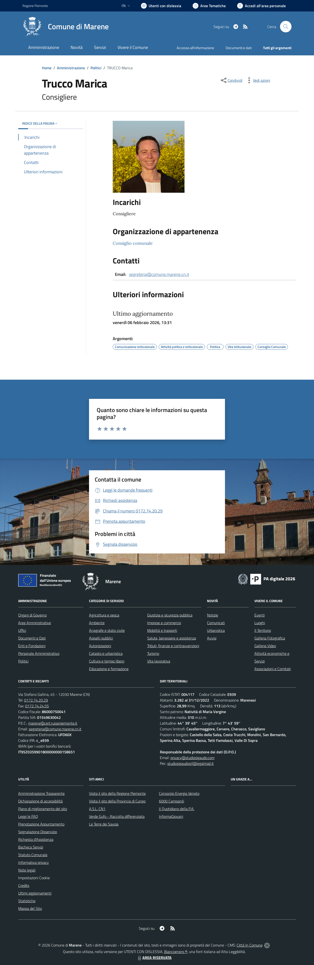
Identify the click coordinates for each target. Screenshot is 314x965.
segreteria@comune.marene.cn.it (159, 274)
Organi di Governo (32, 615)
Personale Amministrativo (38, 653)
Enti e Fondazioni (31, 646)
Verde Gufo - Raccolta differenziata (117, 816)
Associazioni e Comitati (272, 669)
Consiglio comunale (133, 243)
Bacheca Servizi (30, 847)
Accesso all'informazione (195, 48)
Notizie (212, 615)
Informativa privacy (33, 862)
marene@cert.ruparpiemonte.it (52, 723)
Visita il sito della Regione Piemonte (117, 793)
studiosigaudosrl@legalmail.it (190, 763)
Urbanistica (216, 630)
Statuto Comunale (32, 855)
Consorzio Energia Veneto (179, 793)
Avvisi (211, 638)
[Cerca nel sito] (286, 26)
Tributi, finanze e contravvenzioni (173, 646)
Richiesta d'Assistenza (35, 839)
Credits (23, 885)
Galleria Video (265, 646)
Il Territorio (262, 630)
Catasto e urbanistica (106, 653)
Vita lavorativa (158, 661)
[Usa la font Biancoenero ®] (161, 6)
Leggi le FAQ (28, 816)
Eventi (259, 615)
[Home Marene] (65, 26)
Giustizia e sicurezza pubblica (169, 615)
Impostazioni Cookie (34, 878)
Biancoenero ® (175, 951)
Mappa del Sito (30, 908)
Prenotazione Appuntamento (41, 824)
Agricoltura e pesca (104, 615)
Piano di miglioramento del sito (42, 809)
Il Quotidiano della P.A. (176, 809)
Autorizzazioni (100, 646)
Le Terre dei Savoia (103, 824)
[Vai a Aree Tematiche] (209, 6)
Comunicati (216, 623)
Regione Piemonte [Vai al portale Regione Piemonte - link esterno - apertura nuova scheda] (35, 5)
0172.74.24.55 (37, 706)
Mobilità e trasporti (162, 630)
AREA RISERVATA (154, 957)
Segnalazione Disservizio (37, 832)
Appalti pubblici (101, 638)
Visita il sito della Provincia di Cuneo (117, 801)
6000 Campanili (171, 801)
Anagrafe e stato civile (107, 630)
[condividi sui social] (231, 80)
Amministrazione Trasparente (41, 793)
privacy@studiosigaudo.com (192, 758)
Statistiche (26, 901)
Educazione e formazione (109, 669)
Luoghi (259, 623)
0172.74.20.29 (36, 700)
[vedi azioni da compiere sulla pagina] (257, 80)
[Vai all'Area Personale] (261, 6)
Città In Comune (250, 945)
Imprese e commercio (164, 623)
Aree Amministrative (34, 623)
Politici (95, 68)
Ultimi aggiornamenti (34, 893)
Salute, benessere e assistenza (171, 638)
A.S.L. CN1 (97, 809)
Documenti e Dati (32, 638)
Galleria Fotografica (269, 638)
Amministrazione (71, 68)
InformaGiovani (171, 816)
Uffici (22, 630)
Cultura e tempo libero (106, 661)
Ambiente (97, 623)
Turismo (153, 653)
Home (46, 68)
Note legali (26, 870)
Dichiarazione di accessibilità (40, 801)
